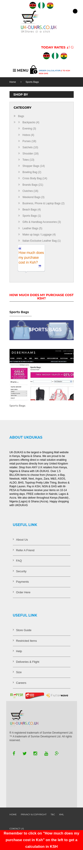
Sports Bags (32, 82)
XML (61, 814)
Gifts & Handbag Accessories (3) (42, 222)
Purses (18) (29, 141)
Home (13, 82)
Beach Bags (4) (32, 209)
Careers (21, 682)
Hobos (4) (28, 135)
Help (19, 651)
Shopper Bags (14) (34, 166)
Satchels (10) (30, 147)
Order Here (23, 592)
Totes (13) (28, 159)
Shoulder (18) (31, 153)
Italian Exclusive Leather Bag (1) (42, 240)
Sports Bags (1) (32, 215)
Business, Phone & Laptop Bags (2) (44, 203)
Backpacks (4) (31, 122)
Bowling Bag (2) (32, 172)
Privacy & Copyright (33, 814)
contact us (17, 828)
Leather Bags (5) (32, 228)
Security (21, 571)
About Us (22, 539)
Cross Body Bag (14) (35, 178)
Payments (22, 581)
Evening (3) (29, 128)
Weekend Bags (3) (33, 197)
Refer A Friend (25, 550)
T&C (53, 814)
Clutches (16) (30, 191)
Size (19, 672)
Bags (21, 116)
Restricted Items (26, 640)
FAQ (19, 560)
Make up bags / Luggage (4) (39, 234)
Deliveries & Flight (27, 661)
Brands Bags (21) (33, 184)
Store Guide (23, 630)
